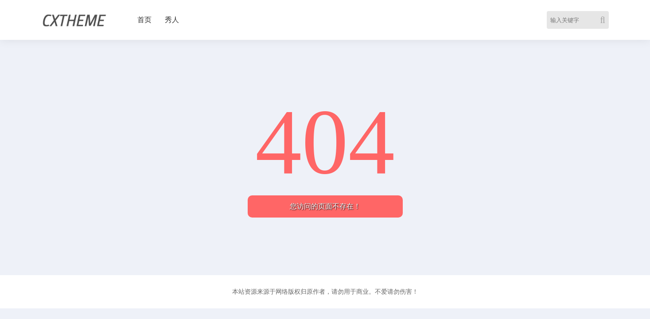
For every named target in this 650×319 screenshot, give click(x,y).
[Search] (604, 20)
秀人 (172, 19)
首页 (144, 19)
